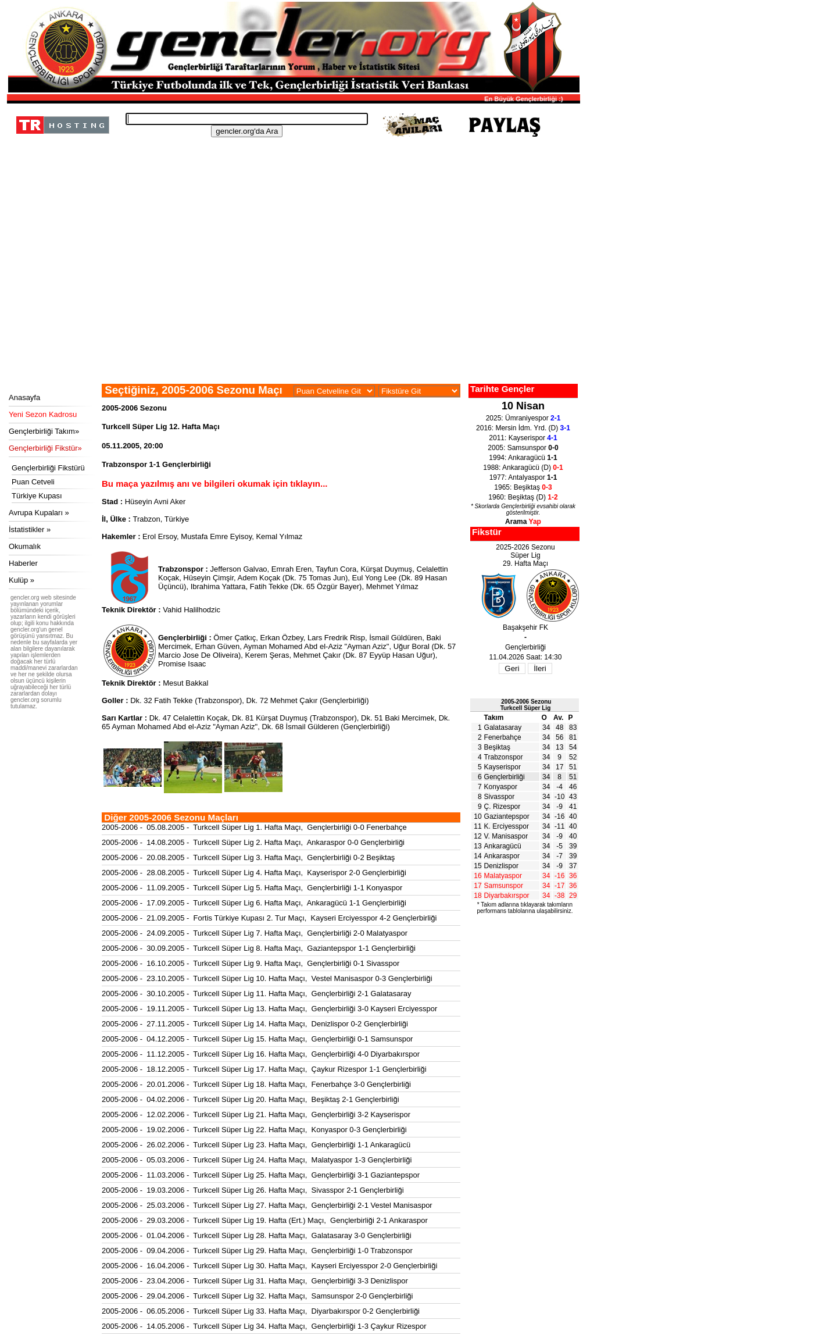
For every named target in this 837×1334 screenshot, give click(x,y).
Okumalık (25, 546)
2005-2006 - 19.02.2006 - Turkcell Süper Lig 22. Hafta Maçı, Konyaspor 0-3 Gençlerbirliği (254, 1129)
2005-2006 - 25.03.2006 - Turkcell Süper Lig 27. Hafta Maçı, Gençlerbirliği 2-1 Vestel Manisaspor (267, 1205)
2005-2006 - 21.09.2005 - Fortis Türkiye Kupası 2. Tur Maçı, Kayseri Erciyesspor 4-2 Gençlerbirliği (269, 918)
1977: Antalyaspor (523, 477)
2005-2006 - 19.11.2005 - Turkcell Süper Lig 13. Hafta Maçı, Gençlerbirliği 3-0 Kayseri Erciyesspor (269, 1008)
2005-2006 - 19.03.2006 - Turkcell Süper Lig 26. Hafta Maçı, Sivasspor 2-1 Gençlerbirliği (253, 1190)
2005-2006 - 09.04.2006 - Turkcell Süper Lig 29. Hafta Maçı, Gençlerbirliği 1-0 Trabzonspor (257, 1250)
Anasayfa (24, 397)
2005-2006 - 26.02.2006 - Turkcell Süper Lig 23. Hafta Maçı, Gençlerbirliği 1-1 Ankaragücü (256, 1144)
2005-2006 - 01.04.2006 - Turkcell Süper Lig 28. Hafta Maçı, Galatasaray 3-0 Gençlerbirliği (257, 1235)
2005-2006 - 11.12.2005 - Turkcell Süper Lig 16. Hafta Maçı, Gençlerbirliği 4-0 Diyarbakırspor (261, 1054)
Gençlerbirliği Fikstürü (48, 467)
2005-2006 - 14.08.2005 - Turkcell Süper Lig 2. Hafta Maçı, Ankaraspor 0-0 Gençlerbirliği (253, 842)
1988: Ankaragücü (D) (523, 467)
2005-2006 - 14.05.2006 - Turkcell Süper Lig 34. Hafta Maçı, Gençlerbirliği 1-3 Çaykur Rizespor (264, 1326)
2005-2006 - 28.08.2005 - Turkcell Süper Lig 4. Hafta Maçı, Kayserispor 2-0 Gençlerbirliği (254, 872)
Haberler (23, 563)
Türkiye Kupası (37, 495)
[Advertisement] (292, 296)
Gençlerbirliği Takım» (44, 431)
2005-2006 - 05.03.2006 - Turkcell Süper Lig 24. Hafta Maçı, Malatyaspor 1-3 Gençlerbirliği (257, 1159)
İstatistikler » (30, 529)
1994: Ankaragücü (523, 458)
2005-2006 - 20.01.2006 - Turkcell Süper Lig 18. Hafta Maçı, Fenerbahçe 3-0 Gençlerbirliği (256, 1084)
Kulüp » (21, 580)
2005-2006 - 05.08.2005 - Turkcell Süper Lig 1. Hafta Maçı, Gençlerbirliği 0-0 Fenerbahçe (254, 827)
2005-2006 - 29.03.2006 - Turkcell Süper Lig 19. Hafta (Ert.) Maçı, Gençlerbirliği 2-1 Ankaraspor (265, 1220)
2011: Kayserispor (523, 438)
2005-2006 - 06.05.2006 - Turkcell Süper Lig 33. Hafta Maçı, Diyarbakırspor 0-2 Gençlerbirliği (261, 1311)
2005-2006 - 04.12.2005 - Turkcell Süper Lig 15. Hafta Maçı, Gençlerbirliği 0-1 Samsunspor (257, 1039)
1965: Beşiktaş (523, 487)
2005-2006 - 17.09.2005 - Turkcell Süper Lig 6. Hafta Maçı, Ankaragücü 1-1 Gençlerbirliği (254, 902)
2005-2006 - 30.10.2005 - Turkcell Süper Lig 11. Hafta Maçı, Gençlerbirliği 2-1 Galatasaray (257, 993)
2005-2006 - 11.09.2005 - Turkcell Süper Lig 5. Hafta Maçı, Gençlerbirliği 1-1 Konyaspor (252, 887)
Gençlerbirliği (504, 777)
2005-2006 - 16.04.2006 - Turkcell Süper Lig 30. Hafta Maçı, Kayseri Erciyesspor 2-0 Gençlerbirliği (269, 1265)
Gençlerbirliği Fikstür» (45, 448)
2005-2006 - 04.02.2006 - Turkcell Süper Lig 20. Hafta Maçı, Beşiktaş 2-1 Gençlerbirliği (250, 1099)
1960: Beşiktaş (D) (522, 497)
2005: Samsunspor (523, 448)
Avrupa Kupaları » (39, 512)
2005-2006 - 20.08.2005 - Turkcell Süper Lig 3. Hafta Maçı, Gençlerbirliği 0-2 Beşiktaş (248, 857)
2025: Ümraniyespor (523, 418)
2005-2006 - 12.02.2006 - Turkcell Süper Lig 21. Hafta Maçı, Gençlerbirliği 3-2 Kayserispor (256, 1114)
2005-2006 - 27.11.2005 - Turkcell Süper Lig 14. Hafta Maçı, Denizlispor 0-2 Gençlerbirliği (255, 1023)
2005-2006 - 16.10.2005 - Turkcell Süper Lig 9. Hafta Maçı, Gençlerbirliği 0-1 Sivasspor (250, 963)
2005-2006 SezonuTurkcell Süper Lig (526, 704)
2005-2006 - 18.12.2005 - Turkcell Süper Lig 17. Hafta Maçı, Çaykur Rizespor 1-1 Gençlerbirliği (264, 1069)
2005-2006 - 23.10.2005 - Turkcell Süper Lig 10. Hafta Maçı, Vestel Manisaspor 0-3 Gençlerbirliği (267, 978)
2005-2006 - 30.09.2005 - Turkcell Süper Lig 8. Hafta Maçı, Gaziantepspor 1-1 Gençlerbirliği (259, 948)
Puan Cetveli (33, 481)
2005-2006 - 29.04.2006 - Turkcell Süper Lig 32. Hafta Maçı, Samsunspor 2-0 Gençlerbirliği (257, 1296)
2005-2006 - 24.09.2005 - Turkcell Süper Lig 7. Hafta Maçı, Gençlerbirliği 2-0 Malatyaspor (254, 933)
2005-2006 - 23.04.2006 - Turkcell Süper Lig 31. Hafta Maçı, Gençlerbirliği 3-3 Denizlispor (255, 1280)
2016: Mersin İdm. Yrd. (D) (523, 428)
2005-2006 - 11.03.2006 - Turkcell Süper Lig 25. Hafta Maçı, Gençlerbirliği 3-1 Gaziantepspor (261, 1175)
